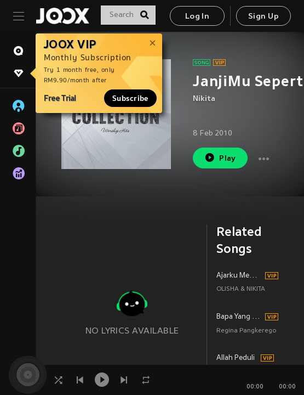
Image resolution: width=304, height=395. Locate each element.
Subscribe (130, 98)
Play (220, 158)
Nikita (204, 99)
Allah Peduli (235, 358)
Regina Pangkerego (246, 331)
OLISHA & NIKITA (240, 289)
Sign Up (263, 17)
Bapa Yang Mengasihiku (239, 317)
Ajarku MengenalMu (239, 276)
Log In (197, 17)
